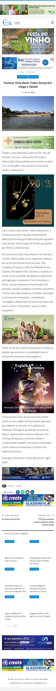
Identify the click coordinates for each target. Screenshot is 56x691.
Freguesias (34, 545)
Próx (15, 630)
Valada (19, 490)
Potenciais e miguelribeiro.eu (35, 687)
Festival (11, 490)
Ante (8, 630)
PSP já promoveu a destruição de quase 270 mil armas (43, 525)
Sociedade (33, 76)
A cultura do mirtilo (11, 522)
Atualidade (22, 76)
